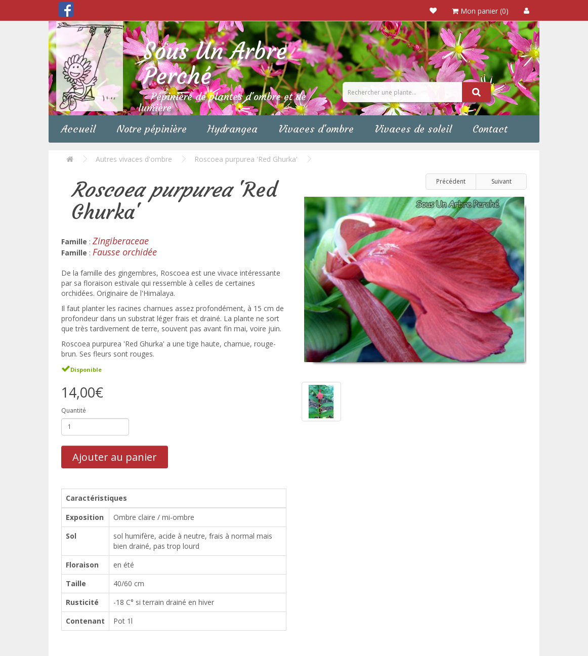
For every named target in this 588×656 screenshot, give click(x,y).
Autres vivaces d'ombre (134, 159)
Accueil (78, 128)
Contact (490, 128)
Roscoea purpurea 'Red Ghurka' (246, 159)
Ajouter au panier (114, 457)
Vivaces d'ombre (316, 128)
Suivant (501, 181)
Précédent (451, 181)
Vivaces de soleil (413, 128)
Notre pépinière (151, 128)
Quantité (73, 410)
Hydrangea (232, 128)
